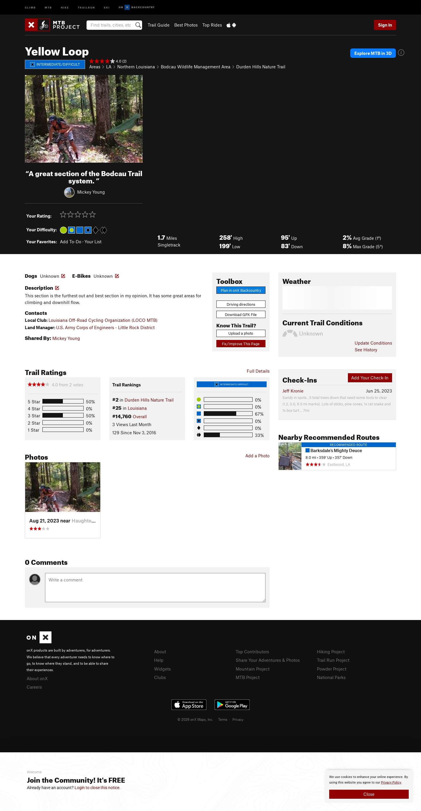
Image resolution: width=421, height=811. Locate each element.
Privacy (238, 719)
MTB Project (248, 677)
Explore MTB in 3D (373, 53)
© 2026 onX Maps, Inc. (195, 719)
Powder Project (331, 668)
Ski (107, 7)
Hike (65, 7)
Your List (92, 241)
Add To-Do (70, 241)
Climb (30, 7)
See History (366, 349)
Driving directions (241, 304)
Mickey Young (91, 191)
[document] (369, 786)
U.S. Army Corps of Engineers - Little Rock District (105, 327)
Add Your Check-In (370, 377)
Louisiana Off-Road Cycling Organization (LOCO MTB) (103, 320)
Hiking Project (331, 651)
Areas (94, 66)
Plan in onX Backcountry (241, 290)
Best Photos (186, 24)
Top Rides (212, 24)
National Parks (331, 677)
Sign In (385, 24)
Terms (222, 719)
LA (108, 66)
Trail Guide (159, 24)
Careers (34, 687)
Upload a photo (240, 333)
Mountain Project (253, 668)
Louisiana (137, 408)
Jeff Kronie (292, 390)
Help (158, 660)
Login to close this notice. (97, 787)
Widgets (162, 668)
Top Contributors (252, 651)
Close (369, 794)
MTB (48, 7)
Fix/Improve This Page (241, 343)
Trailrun (86, 7)
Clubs (160, 677)
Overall (140, 416)
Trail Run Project (333, 660)
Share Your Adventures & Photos (268, 660)
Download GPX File (241, 314)
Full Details (258, 371)
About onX (37, 678)
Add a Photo (257, 455)
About (160, 651)
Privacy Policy (391, 782)
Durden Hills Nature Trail (260, 66)
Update (373, 342)
